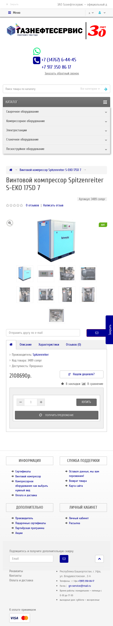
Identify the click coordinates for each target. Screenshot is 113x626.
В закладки (70, 384)
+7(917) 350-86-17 (86, 581)
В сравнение (92, 384)
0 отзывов (32, 205)
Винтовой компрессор (28, 476)
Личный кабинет (79, 518)
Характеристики (49, 344)
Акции (19, 533)
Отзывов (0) (73, 344)
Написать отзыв (53, 205)
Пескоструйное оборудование (25, 149)
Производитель (24, 518)
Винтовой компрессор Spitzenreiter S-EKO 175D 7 (50, 170)
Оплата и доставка (26, 495)
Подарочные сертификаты (30, 523)
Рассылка (74, 523)
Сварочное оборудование (22, 111)
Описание (26, 344)
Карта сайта (76, 486)
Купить (86, 402)
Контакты (15, 576)
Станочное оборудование (22, 139)
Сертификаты (23, 471)
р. (91, 13)
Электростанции (16, 130)
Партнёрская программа (29, 528)
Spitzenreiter (41, 355)
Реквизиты (16, 571)
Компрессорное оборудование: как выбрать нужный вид (31, 485)
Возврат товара (78, 481)
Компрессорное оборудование (25, 121)
